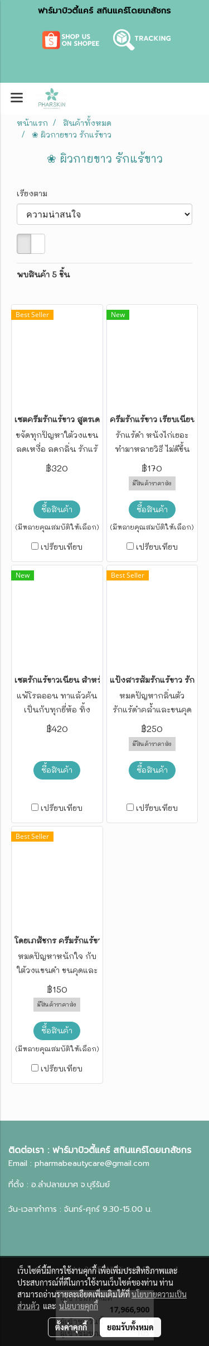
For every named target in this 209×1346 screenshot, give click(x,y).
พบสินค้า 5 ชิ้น (43, 274)
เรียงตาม (35, 193)
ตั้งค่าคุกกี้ (71, 1327)
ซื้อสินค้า (56, 509)
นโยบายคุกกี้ (78, 1306)
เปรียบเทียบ (61, 546)
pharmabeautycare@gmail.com (92, 1163)
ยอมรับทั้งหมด (130, 1327)
